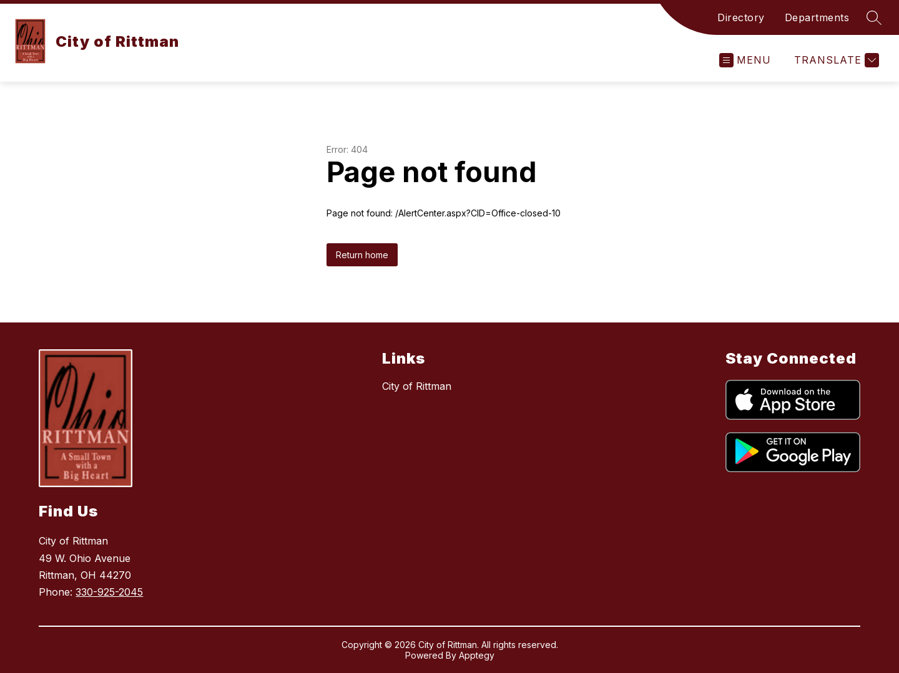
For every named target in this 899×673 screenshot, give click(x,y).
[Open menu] (745, 60)
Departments (817, 17)
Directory (741, 17)
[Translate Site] (835, 60)
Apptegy (476, 655)
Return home (362, 254)
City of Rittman (416, 386)
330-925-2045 (109, 592)
